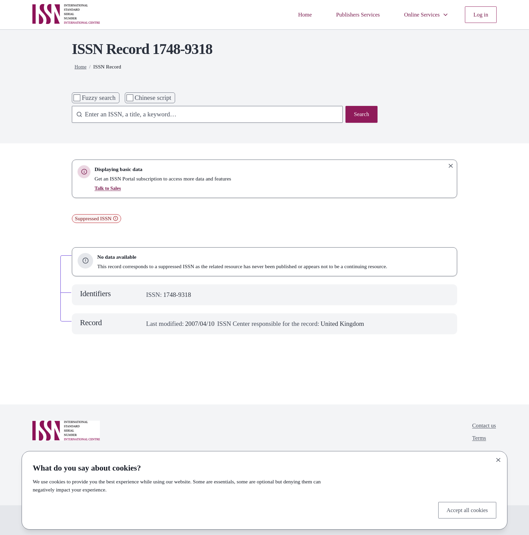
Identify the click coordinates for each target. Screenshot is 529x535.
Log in (479, 14)
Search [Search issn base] (360, 114)
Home (290, 14)
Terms (476, 440)
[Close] (498, 458)
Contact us (482, 426)
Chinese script (153, 97)
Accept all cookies (464, 509)
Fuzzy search (98, 97)
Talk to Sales (108, 188)
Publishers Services (347, 14)
